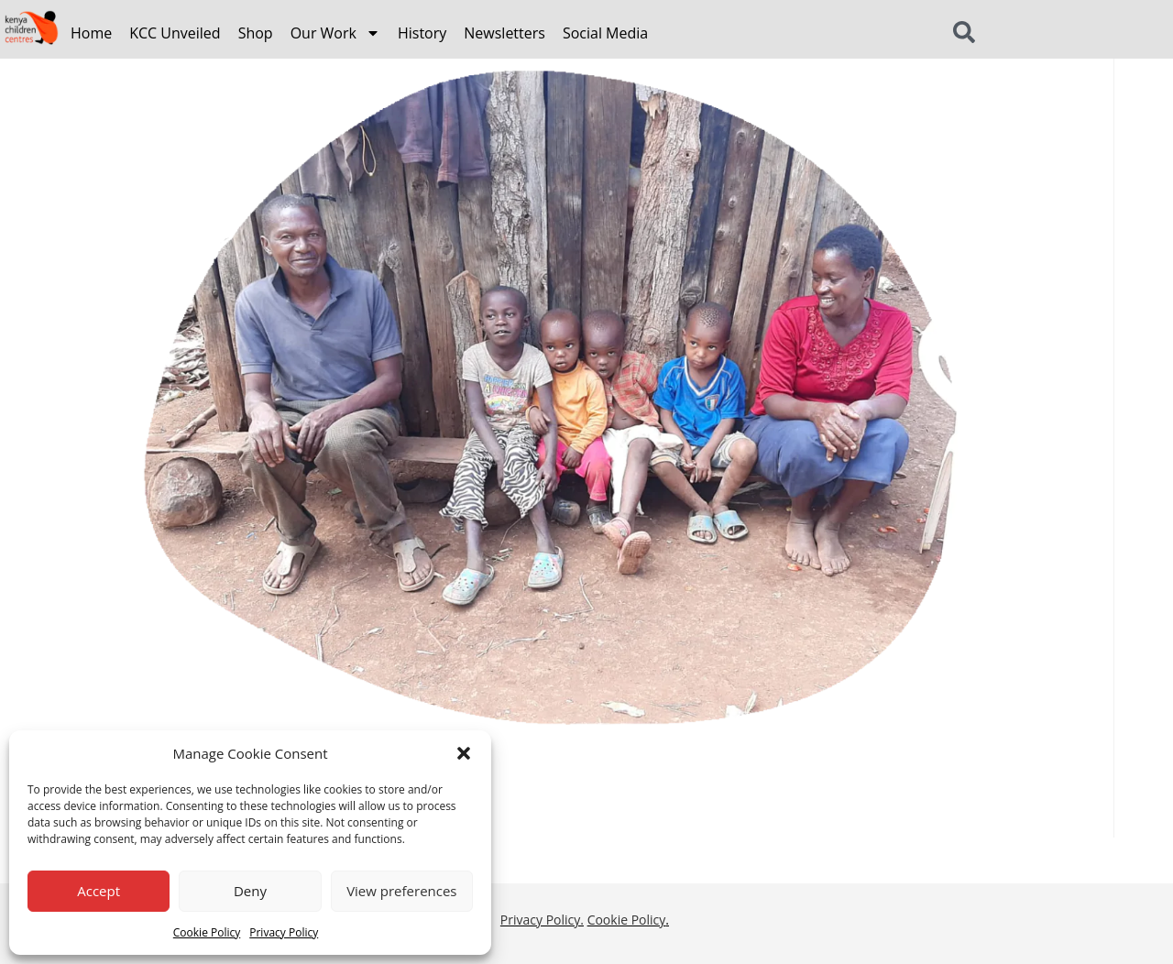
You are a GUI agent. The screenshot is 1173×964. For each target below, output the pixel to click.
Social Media (605, 33)
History (422, 33)
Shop (255, 33)
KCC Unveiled (174, 33)
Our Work (335, 33)
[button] (464, 753)
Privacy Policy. (542, 919)
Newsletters (504, 33)
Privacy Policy (283, 932)
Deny (250, 891)
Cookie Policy (206, 932)
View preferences (401, 891)
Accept (98, 891)
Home (91, 33)
